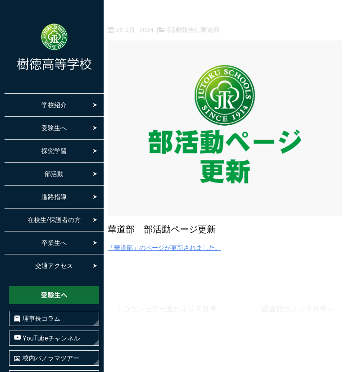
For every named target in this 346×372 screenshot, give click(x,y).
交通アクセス (54, 265)
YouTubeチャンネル (47, 338)
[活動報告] (182, 30)
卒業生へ (54, 242)
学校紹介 (54, 105)
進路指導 (54, 196)
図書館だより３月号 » (297, 309)
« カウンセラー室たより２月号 (167, 309)
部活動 (54, 173)
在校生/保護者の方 (54, 219)
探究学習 (54, 150)
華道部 (209, 30)
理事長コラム (37, 318)
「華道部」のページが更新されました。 (164, 248)
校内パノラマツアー (46, 358)
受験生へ (54, 128)
